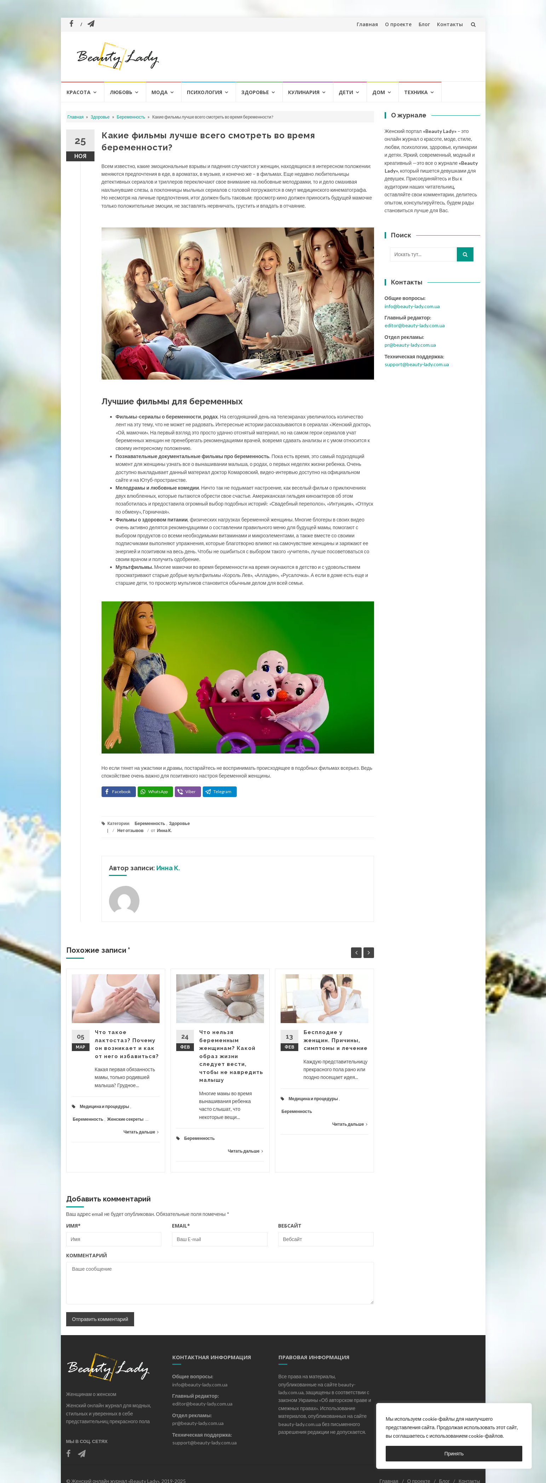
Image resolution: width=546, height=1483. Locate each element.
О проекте (398, 24)
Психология (204, 92)
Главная (367, 24)
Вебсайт (289, 1225)
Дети (346, 92)
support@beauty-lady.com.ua (417, 364)
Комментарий (86, 1255)
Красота (79, 92)
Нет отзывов (130, 830)
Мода (159, 92)
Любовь (121, 92)
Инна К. (164, 830)
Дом (378, 92)
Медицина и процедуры (105, 1106)
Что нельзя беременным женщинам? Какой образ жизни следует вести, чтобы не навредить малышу (231, 1056)
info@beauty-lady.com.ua (412, 306)
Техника (416, 92)
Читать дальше (141, 1132)
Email (181, 1225)
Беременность (131, 117)
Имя (73, 1225)
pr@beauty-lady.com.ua (410, 345)
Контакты (450, 24)
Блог (424, 24)
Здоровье (255, 92)
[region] (454, 1436)
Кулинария (304, 92)
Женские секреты (125, 1119)
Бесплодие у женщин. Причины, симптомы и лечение (336, 1040)
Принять (454, 1453)
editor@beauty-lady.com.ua (415, 325)
